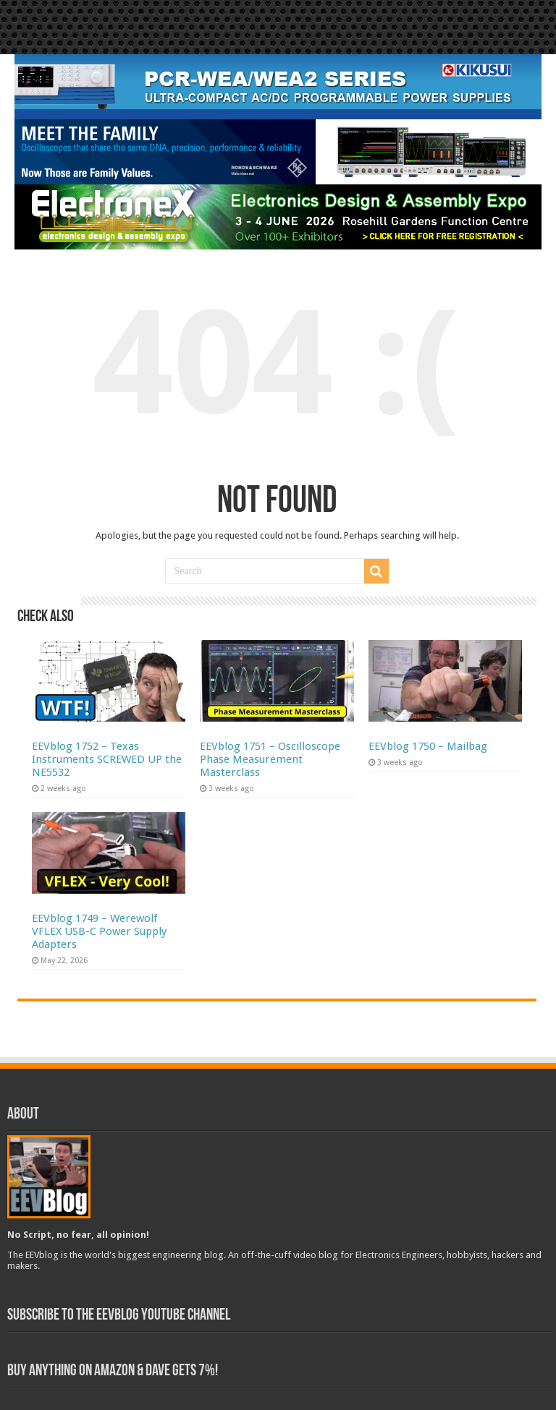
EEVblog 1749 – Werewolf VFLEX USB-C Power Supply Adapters (99, 931)
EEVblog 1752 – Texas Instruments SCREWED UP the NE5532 (107, 759)
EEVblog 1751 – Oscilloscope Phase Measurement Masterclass (270, 759)
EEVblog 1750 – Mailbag (427, 746)
